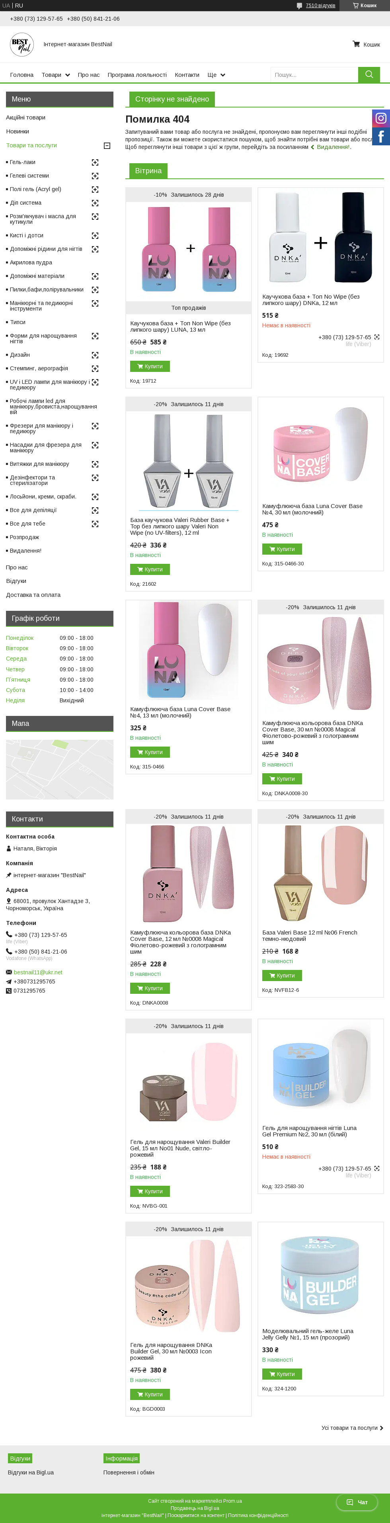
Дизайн (20, 355)
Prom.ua (232, 1501)
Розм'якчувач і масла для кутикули (43, 219)
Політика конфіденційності (258, 1515)
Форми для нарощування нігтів (43, 338)
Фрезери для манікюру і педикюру (41, 428)
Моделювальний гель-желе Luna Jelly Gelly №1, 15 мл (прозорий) (307, 1334)
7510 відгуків (320, 5)
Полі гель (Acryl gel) (35, 189)
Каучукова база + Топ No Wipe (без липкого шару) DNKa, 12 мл (311, 299)
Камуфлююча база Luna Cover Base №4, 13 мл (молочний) (180, 712)
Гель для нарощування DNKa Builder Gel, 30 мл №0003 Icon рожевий (171, 1351)
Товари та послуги (31, 145)
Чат (357, 1502)
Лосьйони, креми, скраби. (43, 496)
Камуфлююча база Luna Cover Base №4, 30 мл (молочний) (312, 509)
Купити (154, 366)
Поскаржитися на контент (196, 1515)
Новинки (17, 131)
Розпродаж (24, 537)
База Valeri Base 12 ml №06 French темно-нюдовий (309, 935)
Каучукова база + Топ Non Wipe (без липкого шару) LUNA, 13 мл (180, 326)
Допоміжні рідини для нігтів (46, 249)
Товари (51, 74)
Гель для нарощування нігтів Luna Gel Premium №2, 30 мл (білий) (309, 1131)
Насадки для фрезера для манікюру (46, 448)
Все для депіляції (33, 510)
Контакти (187, 74)
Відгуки (16, 580)
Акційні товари (25, 117)
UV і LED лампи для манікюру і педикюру (50, 385)
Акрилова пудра (31, 262)
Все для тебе (27, 523)
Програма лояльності (137, 74)
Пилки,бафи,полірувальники (47, 289)
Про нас (89, 74)
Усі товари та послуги (350, 1428)
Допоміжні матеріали (37, 276)
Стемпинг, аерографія (39, 368)
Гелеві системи (29, 175)
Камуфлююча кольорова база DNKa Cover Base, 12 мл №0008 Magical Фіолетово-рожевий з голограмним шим (180, 942)
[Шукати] (369, 74)
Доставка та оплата (33, 594)
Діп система (25, 202)
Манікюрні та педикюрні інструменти (41, 306)
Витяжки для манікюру (39, 464)
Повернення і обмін (128, 1472)
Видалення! (333, 146)
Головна (21, 74)
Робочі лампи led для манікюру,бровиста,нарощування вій (53, 406)
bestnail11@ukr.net (38, 972)
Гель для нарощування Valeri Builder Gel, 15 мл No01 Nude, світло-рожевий (180, 1148)
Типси (17, 322)
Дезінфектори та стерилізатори (32, 480)
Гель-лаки (22, 162)
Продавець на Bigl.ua (195, 1508)
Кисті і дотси (26, 235)
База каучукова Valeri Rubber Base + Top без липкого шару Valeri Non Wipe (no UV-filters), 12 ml (180, 526)
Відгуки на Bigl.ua (31, 1472)
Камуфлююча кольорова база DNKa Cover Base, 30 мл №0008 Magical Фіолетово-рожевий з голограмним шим (312, 732)
